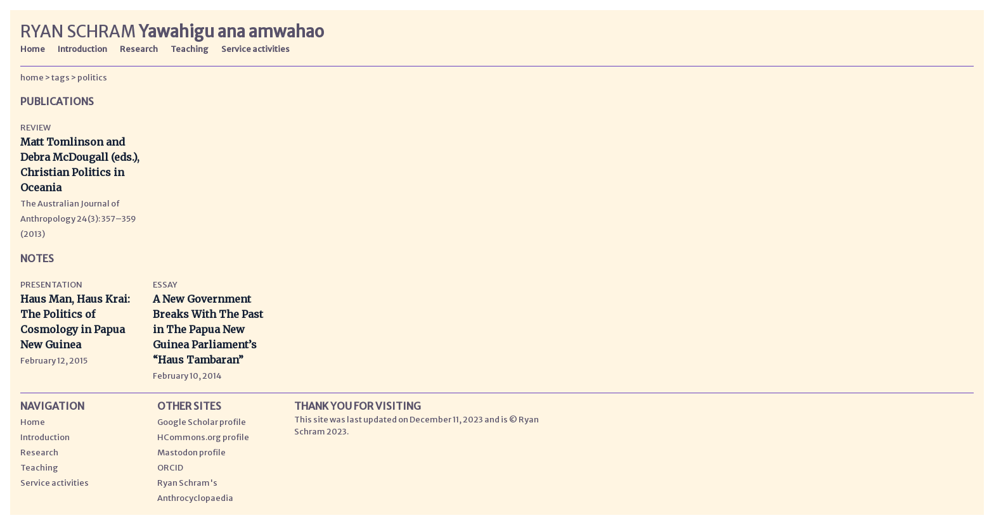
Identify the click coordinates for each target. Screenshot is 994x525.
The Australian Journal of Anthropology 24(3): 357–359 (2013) (78, 218)
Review (35, 127)
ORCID (170, 467)
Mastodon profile (191, 452)
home (32, 77)
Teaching (190, 49)
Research (139, 49)
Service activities (255, 49)
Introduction (82, 49)
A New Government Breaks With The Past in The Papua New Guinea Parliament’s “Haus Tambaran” (208, 329)
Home (32, 49)
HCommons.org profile (203, 437)
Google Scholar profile (201, 422)
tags (60, 77)
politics (92, 77)
